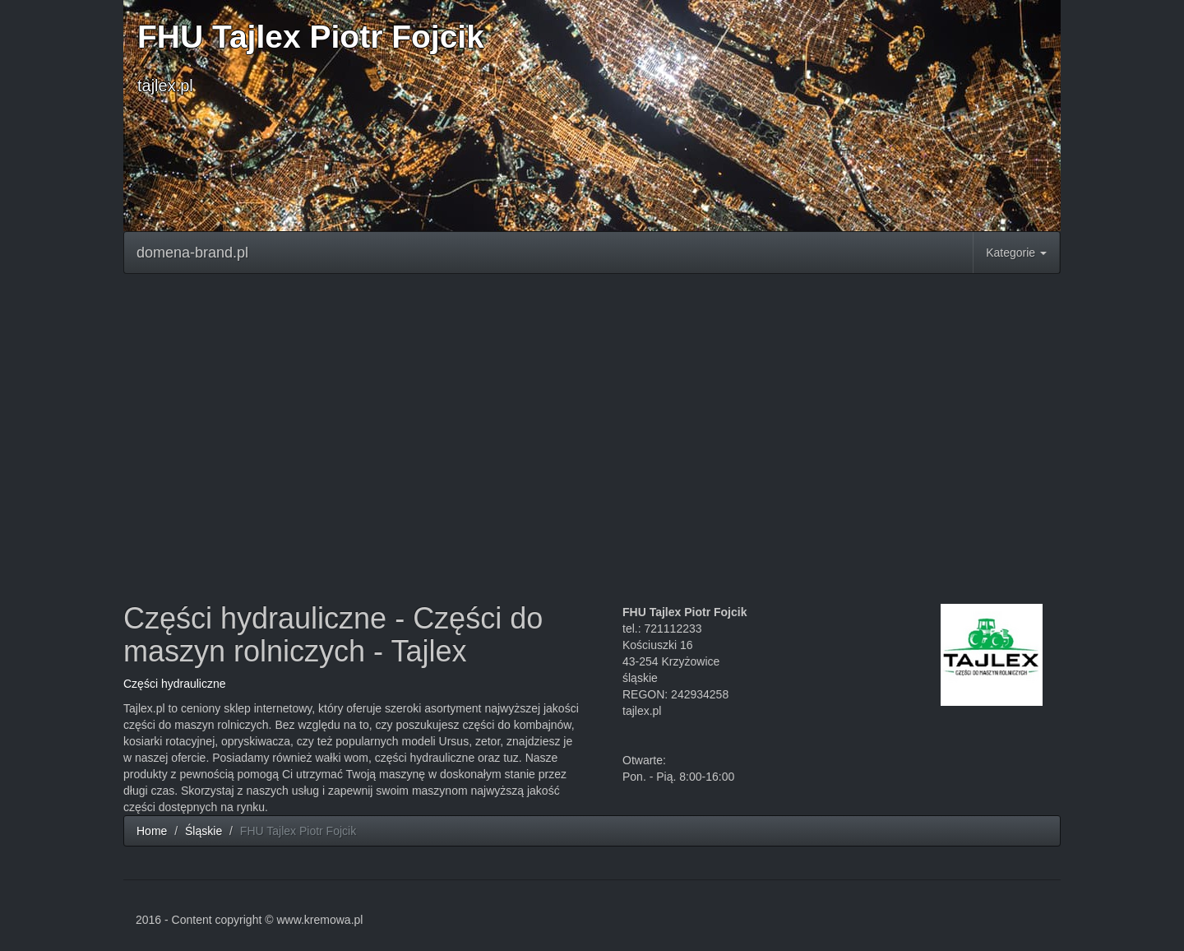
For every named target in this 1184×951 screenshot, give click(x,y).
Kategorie (1016, 252)
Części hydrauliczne (174, 683)
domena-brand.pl (192, 252)
